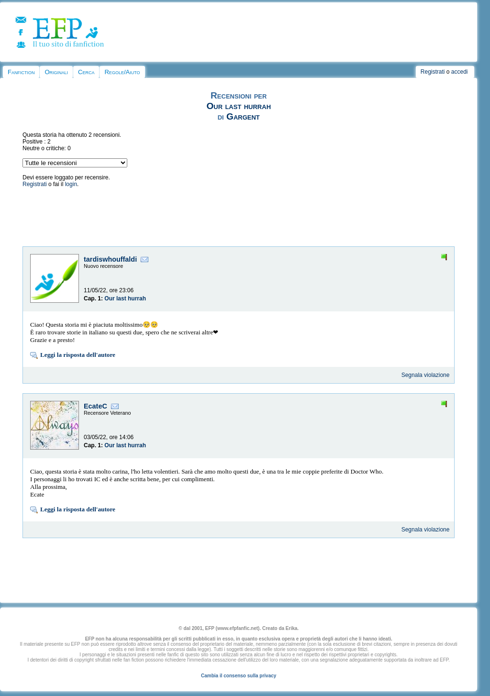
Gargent (243, 116)
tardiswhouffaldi (110, 259)
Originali (56, 72)
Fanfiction (21, 72)
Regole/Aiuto (122, 72)
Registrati (433, 71)
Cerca (86, 72)
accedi (459, 71)
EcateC (95, 406)
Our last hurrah (238, 106)
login (71, 184)
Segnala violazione (425, 375)
